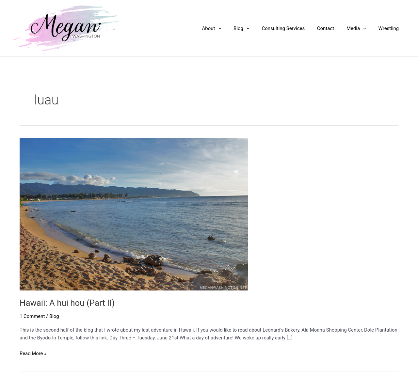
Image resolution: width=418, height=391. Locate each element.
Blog (253, 28)
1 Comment (32, 316)
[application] (232, 28)
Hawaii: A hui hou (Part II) (67, 303)
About (225, 28)
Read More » (33, 354)
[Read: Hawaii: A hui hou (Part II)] (134, 214)
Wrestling (389, 28)
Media (360, 28)
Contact (331, 28)
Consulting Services (292, 28)
